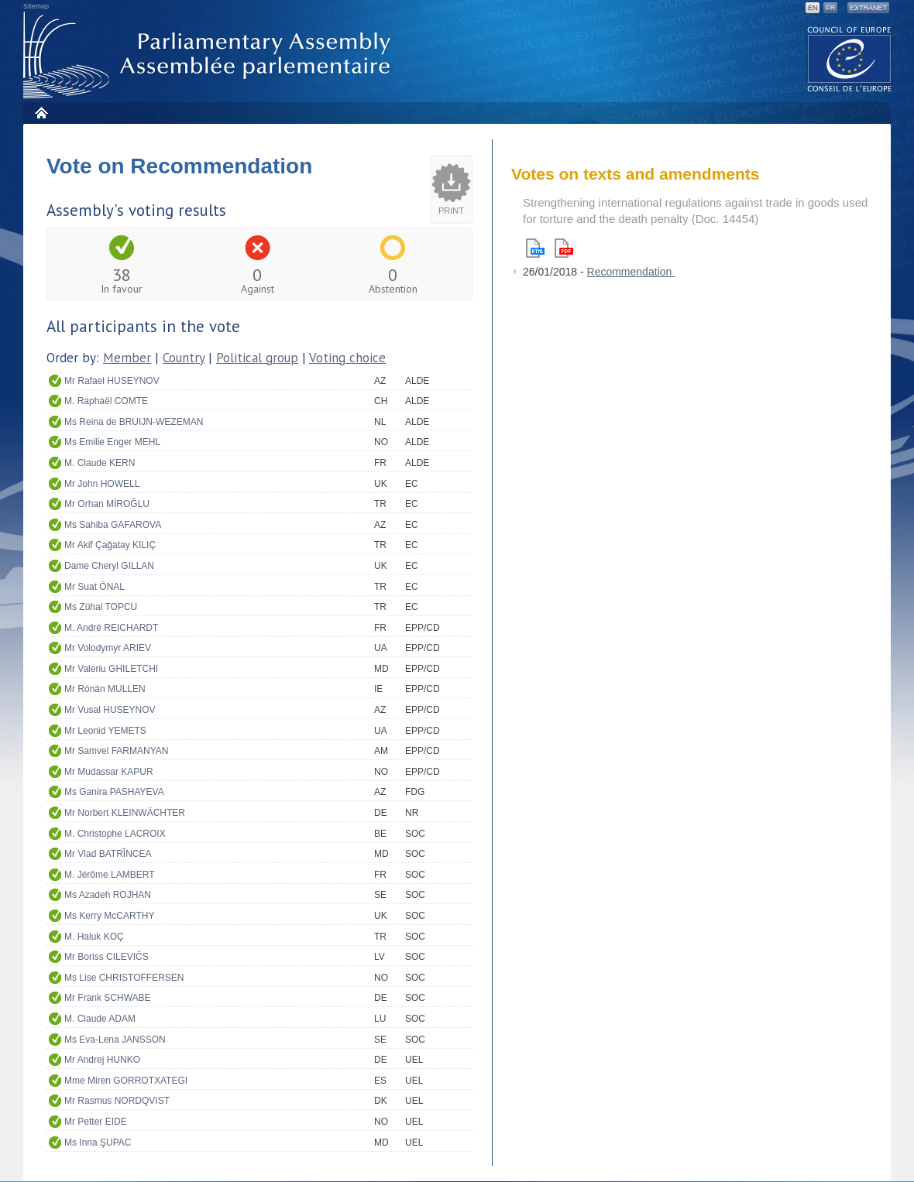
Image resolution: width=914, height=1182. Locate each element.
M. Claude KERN (99, 462)
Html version (535, 248)
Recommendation (631, 272)
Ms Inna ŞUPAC (97, 1142)
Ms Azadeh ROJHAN (107, 894)
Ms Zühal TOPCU (100, 606)
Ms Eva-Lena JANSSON (115, 1039)
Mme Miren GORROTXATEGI (125, 1080)
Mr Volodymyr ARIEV (107, 647)
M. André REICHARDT (111, 627)
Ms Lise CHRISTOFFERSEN (124, 977)
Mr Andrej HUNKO (102, 1059)
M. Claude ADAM (100, 1018)
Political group (257, 357)
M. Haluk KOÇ (94, 936)
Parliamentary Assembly (210, 55)
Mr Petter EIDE (95, 1121)
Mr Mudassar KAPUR (108, 771)
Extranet (868, 8)
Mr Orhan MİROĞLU (106, 503)
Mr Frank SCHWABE (107, 997)
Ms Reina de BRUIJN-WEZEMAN (133, 421)
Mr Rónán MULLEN (105, 689)
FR (830, 8)
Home (40, 112)
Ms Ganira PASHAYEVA (114, 791)
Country (183, 357)
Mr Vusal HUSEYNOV (110, 709)
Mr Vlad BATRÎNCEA (107, 853)
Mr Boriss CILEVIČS (106, 956)
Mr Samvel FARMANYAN (116, 750)
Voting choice (347, 357)
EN (813, 8)
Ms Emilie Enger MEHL (112, 442)
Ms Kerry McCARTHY (109, 915)
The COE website (849, 58)
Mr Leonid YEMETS (105, 730)
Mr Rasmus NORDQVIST (117, 1100)
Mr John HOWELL (101, 483)
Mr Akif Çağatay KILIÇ (110, 545)
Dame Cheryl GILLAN (109, 565)
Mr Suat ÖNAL (94, 586)
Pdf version (564, 248)
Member (127, 357)
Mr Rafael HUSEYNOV (112, 380)
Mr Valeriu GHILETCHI (111, 668)
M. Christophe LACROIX (115, 833)
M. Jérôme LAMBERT (109, 874)
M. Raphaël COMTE (106, 401)
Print (451, 210)
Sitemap (36, 6)
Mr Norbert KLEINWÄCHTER (124, 812)
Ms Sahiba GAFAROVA (112, 524)
